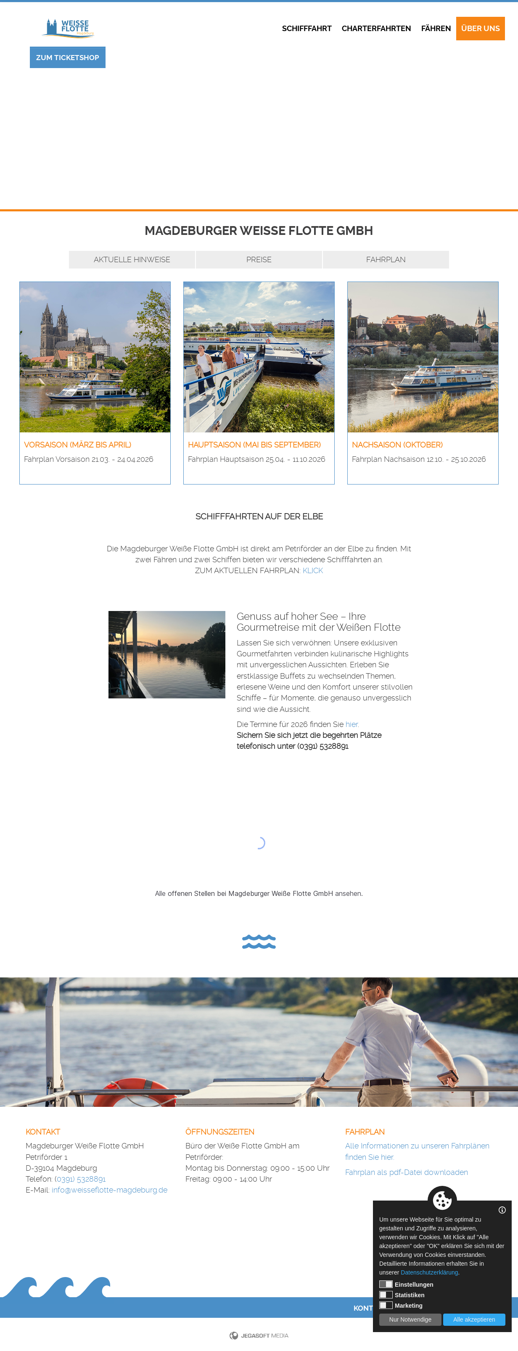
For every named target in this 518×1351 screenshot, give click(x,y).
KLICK (313, 570)
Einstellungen (406, 1284)
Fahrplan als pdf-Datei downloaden (406, 1172)
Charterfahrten (376, 28)
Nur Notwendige (410, 1319)
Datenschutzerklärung (429, 1272)
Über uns (480, 28)
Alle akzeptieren (474, 1319)
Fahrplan (386, 259)
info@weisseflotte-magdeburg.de (109, 1189)
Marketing (401, 1305)
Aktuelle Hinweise (132, 259)
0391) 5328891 (81, 1179)
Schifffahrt (307, 28)
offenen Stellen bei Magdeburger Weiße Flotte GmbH (250, 893)
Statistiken (402, 1294)
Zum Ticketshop (67, 57)
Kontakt (370, 1308)
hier (352, 724)
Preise (259, 259)
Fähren (436, 28)
